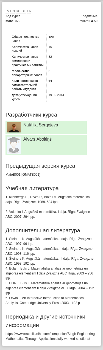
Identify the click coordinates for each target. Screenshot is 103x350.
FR (29, 11)
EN (12, 11)
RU (18, 11)
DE (23, 11)
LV (7, 11)
